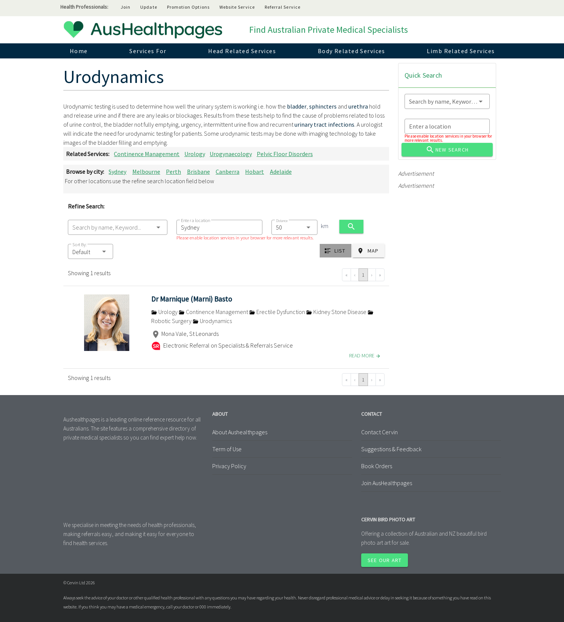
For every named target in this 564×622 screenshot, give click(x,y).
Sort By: (79, 244)
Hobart (254, 171)
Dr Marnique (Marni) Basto (191, 298)
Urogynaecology (231, 154)
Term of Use (227, 449)
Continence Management (146, 154)
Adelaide (281, 171)
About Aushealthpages (239, 432)
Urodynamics (212, 321)
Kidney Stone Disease (337, 312)
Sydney (117, 171)
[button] (90, 251)
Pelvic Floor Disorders (285, 154)
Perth (173, 171)
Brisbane (198, 171)
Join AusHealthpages (386, 483)
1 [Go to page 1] (363, 274)
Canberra (227, 171)
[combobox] (117, 227)
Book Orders (376, 466)
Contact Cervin (379, 432)
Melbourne (146, 171)
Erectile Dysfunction (277, 312)
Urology (194, 154)
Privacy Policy (229, 466)
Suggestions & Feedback (391, 449)
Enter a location (195, 220)
